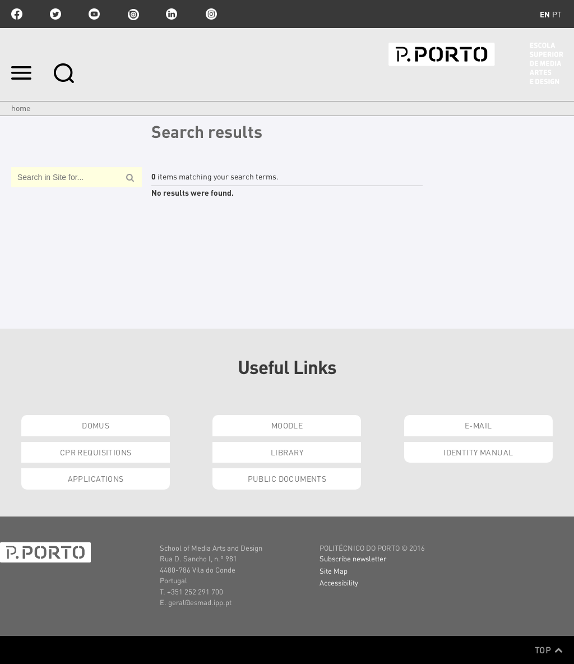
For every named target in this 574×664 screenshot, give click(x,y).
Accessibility (339, 582)
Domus (95, 425)
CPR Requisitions (96, 452)
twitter (55, 14)
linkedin (171, 14)
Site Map (334, 570)
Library (287, 452)
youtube (94, 14)
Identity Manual (478, 452)
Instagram (210, 14)
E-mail (478, 425)
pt (557, 14)
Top (549, 650)
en (545, 14)
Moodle (287, 425)
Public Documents (287, 478)
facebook (16, 14)
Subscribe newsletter (353, 558)
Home (20, 108)
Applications (96, 478)
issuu (132, 14)
